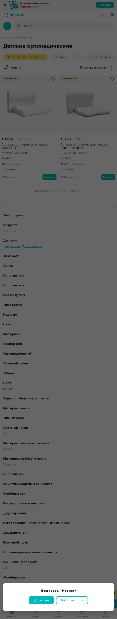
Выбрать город (72, 600)
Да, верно (41, 600)
